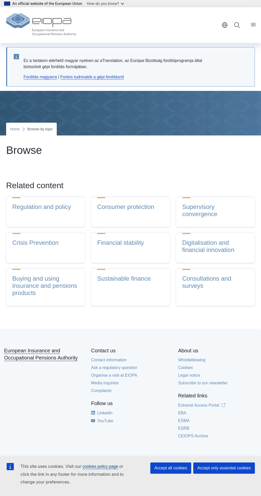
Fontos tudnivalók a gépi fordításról (92, 77)
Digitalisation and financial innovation (208, 246)
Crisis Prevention (35, 242)
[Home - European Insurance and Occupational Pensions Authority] (41, 25)
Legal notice (189, 375)
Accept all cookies (170, 468)
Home (15, 129)
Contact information (109, 360)
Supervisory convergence (199, 210)
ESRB (183, 428)
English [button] (225, 25)
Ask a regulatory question (114, 367)
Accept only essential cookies (224, 468)
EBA (182, 413)
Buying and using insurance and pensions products (44, 285)
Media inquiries (105, 383)
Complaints (101, 390)
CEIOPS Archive (193, 436)
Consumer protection (125, 206)
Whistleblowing (192, 360)
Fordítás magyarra (40, 77)
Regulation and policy (41, 206)
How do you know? (105, 3)
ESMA (184, 420)
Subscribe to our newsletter (203, 383)
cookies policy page (100, 466)
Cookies (185, 367)
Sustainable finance (124, 278)
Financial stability (120, 242)
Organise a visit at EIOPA (114, 375)
